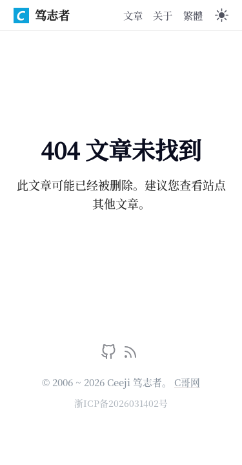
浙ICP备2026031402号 (121, 403)
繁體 (193, 15)
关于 (162, 15)
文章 (133, 15)
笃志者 (42, 14)
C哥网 (187, 382)
